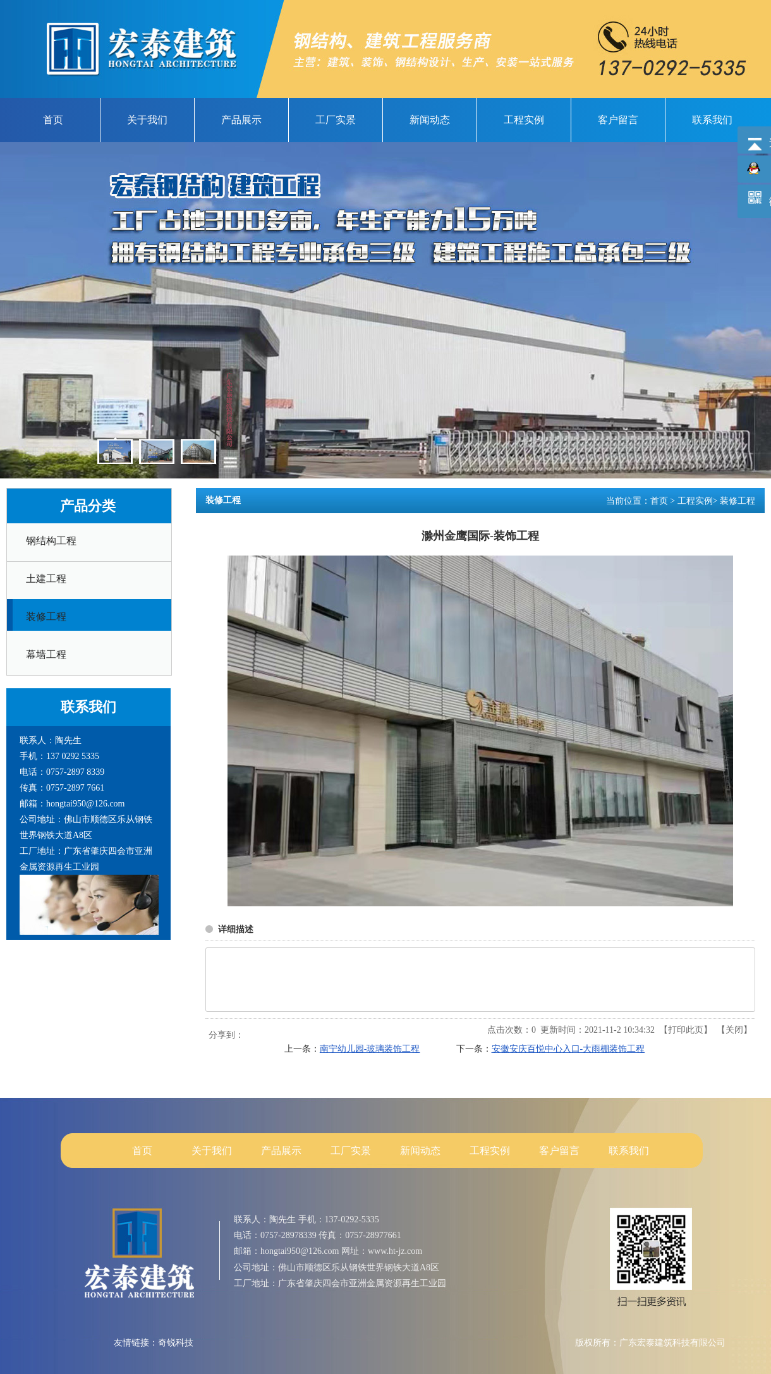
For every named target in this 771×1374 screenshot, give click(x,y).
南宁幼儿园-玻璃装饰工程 (370, 1049)
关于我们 (211, 1150)
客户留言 (559, 1150)
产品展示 (281, 1150)
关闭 (734, 1030)
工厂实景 (351, 1150)
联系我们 (629, 1150)
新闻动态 (420, 1150)
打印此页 (685, 1030)
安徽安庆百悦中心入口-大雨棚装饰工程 (568, 1049)
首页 (659, 501)
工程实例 (695, 501)
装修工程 (737, 501)
